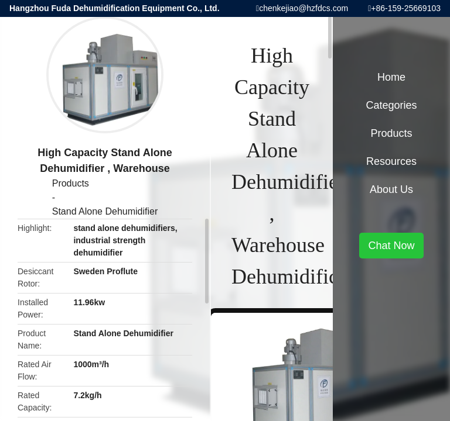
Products (70, 183)
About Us (391, 189)
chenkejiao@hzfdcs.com (303, 8)
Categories (391, 105)
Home (391, 77)
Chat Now (391, 245)
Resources (391, 161)
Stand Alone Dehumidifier (105, 211)
